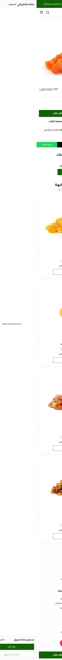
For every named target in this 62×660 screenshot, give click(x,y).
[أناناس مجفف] (31, 310)
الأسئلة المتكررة (31, 579)
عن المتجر (31, 622)
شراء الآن (31, 272)
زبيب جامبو (31, 255)
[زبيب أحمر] (31, 486)
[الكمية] (51, 113)
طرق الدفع (31, 627)
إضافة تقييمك (31, 172)
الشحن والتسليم (31, 631)
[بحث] (11, 12)
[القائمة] (57, 12)
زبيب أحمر (31, 520)
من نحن (31, 583)
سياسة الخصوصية (31, 607)
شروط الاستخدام (31, 598)
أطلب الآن (22, 113)
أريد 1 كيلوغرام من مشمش (43, 106)
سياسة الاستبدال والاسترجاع (31, 603)
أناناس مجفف (31, 344)
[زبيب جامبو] (31, 222)
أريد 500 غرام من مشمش (43, 100)
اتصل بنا (31, 574)
